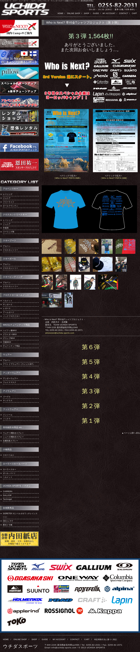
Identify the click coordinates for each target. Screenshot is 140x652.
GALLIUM (7, 495)
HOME (60, 13)
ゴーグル (7, 397)
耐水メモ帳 (7, 525)
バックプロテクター (11, 316)
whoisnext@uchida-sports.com (59, 333)
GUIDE (96, 13)
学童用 (6, 228)
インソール (7, 415)
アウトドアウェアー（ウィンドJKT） (19, 364)
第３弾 (91, 391)
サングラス (7, 400)
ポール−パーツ (9, 473)
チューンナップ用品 (11, 346)
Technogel (7, 499)
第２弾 (91, 406)
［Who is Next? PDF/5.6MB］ (67, 178)
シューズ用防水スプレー (13, 437)
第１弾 (91, 420)
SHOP (86, 13)
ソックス (7, 419)
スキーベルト (8, 455)
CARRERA (7, 491)
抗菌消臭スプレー (10, 441)
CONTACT (123, 13)
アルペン (7, 246)
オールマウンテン (10, 206)
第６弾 (91, 347)
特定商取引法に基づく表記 (105, 639)
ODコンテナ (8, 521)
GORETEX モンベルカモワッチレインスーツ (20, 515)
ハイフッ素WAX (10, 330)
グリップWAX (9, 338)
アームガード (8, 312)
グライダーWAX (10, 334)
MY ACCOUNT (109, 13)
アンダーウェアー (10, 378)
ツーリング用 (8, 232)
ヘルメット (7, 301)
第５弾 (91, 361)
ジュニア (7, 198)
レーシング (7, 194)
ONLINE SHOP (73, 13)
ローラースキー (9, 469)
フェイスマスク (9, 382)
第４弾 (91, 376)
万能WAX (7, 342)
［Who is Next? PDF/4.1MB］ (114, 178)
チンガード (7, 304)
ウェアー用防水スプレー (13, 433)
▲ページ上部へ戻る (131, 433)
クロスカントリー (10, 250)
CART (134, 13)
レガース (7, 308)
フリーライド (8, 202)
